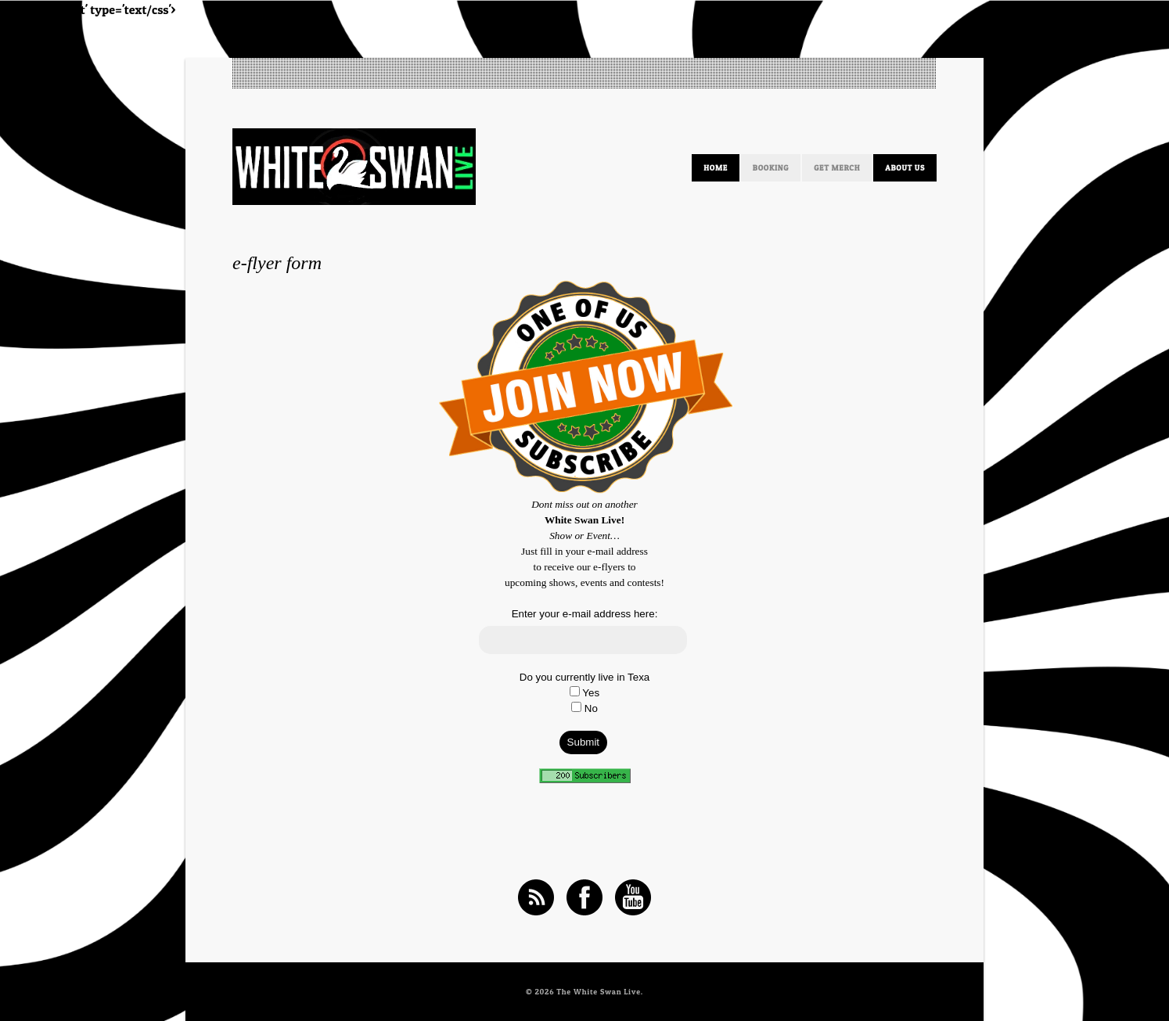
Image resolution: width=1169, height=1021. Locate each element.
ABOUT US (905, 167)
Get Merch (837, 167)
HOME (715, 167)
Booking (771, 167)
